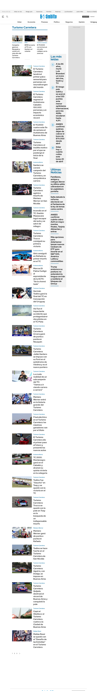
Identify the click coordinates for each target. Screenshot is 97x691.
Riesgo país (29, 11)
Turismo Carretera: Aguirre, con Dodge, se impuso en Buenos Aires (39, 572)
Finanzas (44, 22)
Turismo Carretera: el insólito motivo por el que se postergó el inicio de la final (40, 150)
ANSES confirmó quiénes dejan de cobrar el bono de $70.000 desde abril (60, 134)
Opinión (82, 22)
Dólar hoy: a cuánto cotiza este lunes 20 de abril (60, 154)
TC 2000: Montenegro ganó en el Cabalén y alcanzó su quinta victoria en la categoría (40, 465)
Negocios (69, 22)
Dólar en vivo (18, 11)
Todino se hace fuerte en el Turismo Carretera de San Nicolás (40, 553)
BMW (26, 42)
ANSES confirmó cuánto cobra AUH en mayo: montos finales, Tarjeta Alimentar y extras (58, 223)
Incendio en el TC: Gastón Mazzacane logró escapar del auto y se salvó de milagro (39, 218)
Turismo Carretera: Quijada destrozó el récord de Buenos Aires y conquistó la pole (40, 595)
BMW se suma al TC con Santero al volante (30, 48)
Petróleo (48, 11)
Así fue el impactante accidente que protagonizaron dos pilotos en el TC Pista (40, 315)
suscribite (86, 16)
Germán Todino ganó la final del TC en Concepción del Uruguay (40, 296)
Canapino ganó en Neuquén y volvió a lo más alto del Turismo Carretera (16, 51)
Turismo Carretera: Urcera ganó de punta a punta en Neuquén (39, 335)
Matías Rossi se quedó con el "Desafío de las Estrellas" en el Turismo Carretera (40, 640)
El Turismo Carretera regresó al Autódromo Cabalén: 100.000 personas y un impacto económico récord (39, 106)
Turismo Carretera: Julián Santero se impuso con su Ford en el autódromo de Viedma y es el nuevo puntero (40, 358)
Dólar (20, 22)
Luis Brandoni (68, 11)
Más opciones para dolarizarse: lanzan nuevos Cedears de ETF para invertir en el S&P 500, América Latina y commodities (57, 249)
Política (57, 22)
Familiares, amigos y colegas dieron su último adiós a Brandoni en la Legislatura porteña (58, 184)
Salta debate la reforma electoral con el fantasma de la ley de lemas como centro (58, 203)
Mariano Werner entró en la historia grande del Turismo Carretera (39, 403)
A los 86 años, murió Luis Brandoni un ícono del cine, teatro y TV (60, 73)
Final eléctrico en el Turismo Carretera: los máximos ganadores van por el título (40, 423)
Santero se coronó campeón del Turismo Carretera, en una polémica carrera (39, 173)
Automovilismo (38, 162)
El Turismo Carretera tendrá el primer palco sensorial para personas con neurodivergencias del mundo (42, 78)
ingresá (92, 16)
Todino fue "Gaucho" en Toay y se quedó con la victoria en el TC (39, 486)
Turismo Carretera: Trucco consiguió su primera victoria (39, 240)
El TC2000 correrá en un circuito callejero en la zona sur (42, 49)
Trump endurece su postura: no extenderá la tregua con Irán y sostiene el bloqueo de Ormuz (58, 275)
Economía (31, 22)
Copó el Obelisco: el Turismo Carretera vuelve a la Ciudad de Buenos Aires (39, 619)
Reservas (57, 11)
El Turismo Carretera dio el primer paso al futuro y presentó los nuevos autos (40, 444)
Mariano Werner (38, 528)
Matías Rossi (37, 631)
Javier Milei (79, 11)
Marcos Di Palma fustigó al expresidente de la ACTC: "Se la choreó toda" (39, 276)
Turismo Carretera (17, 42)
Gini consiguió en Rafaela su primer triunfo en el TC (40, 257)
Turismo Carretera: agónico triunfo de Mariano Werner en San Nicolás (40, 196)
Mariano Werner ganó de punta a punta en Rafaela (39, 536)
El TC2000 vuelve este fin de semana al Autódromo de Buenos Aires (40, 130)
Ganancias (39, 11)
